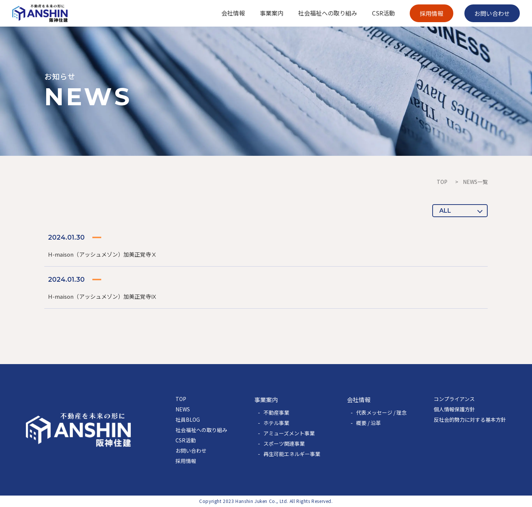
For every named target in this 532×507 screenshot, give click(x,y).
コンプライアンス (454, 398)
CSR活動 (185, 440)
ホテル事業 (276, 423)
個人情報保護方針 (454, 409)
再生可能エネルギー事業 (291, 454)
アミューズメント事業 (289, 433)
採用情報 (185, 461)
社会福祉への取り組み (201, 430)
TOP (442, 181)
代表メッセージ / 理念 (381, 412)
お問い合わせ (191, 450)
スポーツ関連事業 (284, 443)
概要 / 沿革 (368, 423)
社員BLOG (187, 419)
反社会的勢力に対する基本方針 (470, 419)
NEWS (182, 409)
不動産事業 (276, 412)
